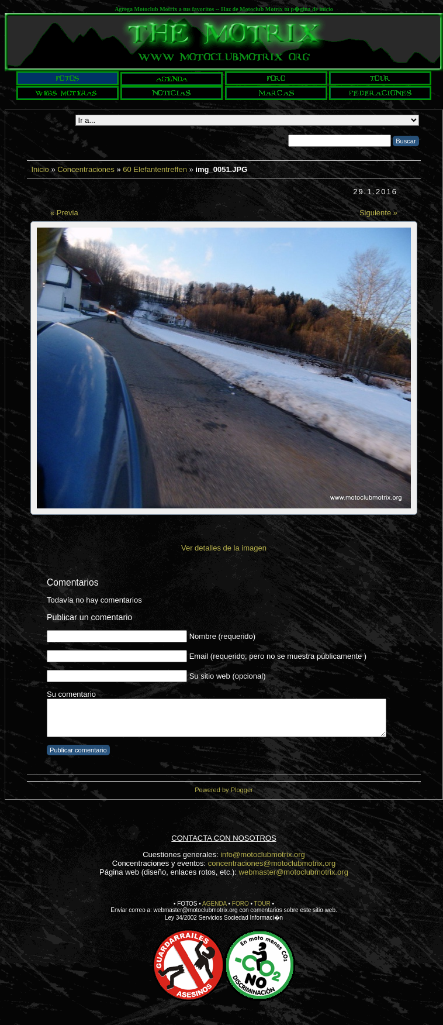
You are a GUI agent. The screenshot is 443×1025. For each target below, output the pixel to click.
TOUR (262, 903)
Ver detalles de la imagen (224, 548)
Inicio (40, 169)
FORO (240, 903)
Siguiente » (378, 212)
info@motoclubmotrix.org (262, 854)
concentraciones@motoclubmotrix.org (271, 863)
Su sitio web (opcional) (227, 676)
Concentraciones (86, 169)
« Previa (64, 212)
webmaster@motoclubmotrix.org (293, 872)
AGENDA (214, 903)
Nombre (202, 636)
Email (199, 656)
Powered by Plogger (223, 789)
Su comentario (71, 694)
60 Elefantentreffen (155, 169)
